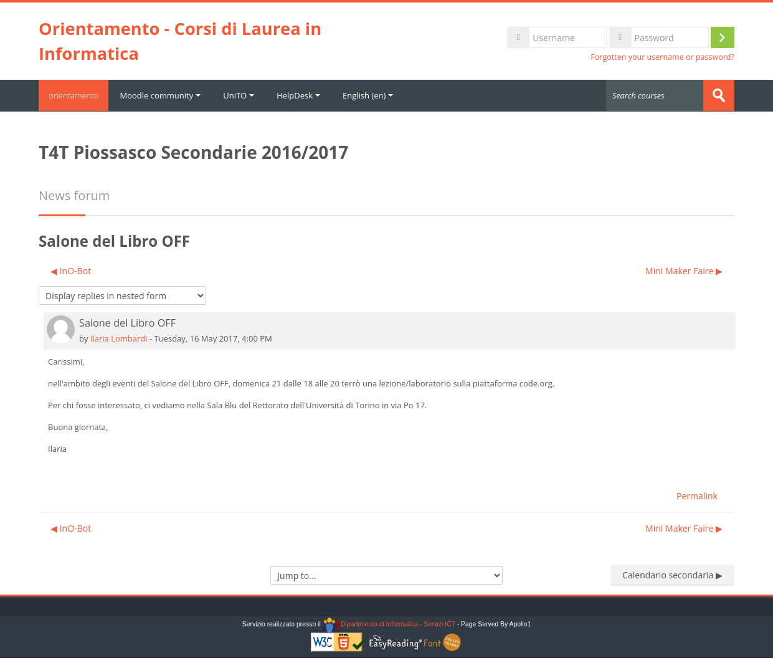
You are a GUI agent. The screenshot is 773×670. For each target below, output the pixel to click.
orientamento (76, 95)
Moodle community (165, 95)
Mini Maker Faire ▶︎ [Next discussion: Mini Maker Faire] (684, 270)
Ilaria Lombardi (119, 337)
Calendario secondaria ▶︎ (672, 574)
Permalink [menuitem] (697, 495)
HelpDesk (303, 95)
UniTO (243, 95)
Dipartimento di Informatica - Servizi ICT (389, 624)
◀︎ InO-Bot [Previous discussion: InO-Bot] (70, 270)
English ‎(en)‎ (373, 95)
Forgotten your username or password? (662, 57)
